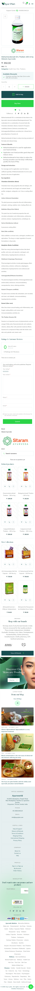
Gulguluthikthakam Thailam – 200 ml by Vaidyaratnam (9, 530)
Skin (29, 976)
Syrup (18, 931)
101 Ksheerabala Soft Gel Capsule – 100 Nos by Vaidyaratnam (9, 572)
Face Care (17, 962)
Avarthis (21, 943)
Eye (16, 971)
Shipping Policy (17, 836)
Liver (21, 979)
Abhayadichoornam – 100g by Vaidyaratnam (9, 608)
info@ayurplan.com (17, 817)
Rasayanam (12, 931)
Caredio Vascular (21, 968)
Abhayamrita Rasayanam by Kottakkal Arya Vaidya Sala (26, 608)
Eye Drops (22, 926)
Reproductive (15, 976)
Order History (17, 870)
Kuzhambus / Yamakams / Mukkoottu (14, 948)
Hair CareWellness (20, 957)
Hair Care (11, 962)
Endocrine (11, 971)
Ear (6, 971)
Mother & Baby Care (17, 965)
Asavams (19, 934)
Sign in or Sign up (17, 866)
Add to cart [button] (13, 486)
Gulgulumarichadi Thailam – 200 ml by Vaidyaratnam (26, 530)
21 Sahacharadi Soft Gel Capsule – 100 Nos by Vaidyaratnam (25, 572)
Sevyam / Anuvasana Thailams (13, 945)
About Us (17, 851)
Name (5, 397)
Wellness (19, 959)
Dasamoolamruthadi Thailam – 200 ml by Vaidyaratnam (9, 494)
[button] (15, 110)
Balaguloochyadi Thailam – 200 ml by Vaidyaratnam (25, 494)
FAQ (17, 855)
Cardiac (13, 968)
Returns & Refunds (17, 831)
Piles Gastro (17, 973)
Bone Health (16, 982)
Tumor (5, 979)
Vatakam (23, 931)
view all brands (17, 653)
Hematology (26, 971)
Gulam (6, 929)
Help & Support (17, 829)
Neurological (9, 973)
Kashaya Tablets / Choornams (14, 940)
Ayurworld (17, 795)
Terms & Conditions (17, 833)
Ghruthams (14, 943)
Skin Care (24, 962)
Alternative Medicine (23, 923)
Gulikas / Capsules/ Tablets (16, 929)
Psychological (25, 973)
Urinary (10, 979)
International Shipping (17, 838)
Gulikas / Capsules (11, 934)
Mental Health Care (10, 959)
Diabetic (10, 982)
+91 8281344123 (17, 811)
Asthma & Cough (26, 982)
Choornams (17, 954)
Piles (25, 979)
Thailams (22, 69)
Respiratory (23, 976)
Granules (29, 926)
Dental (29, 968)
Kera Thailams (27, 945)
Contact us (17, 853)
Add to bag (17, 94)
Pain (18, 69)
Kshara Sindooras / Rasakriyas (13, 951)
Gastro (29, 979)
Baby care (6, 926)
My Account (17, 868)
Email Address (11, 889)
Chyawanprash (14, 926)
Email (5, 405)
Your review (6, 374)
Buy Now (17, 103)
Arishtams (26, 934)
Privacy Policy (17, 840)
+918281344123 (23, 10)
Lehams (26, 940)
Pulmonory (8, 976)
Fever (19, 971)
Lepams (28, 948)
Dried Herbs (26, 951)
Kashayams (20, 937)
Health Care (12, 69)
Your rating (6, 369)
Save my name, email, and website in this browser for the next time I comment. (18, 414)
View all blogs (17, 702)
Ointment (28, 929)
